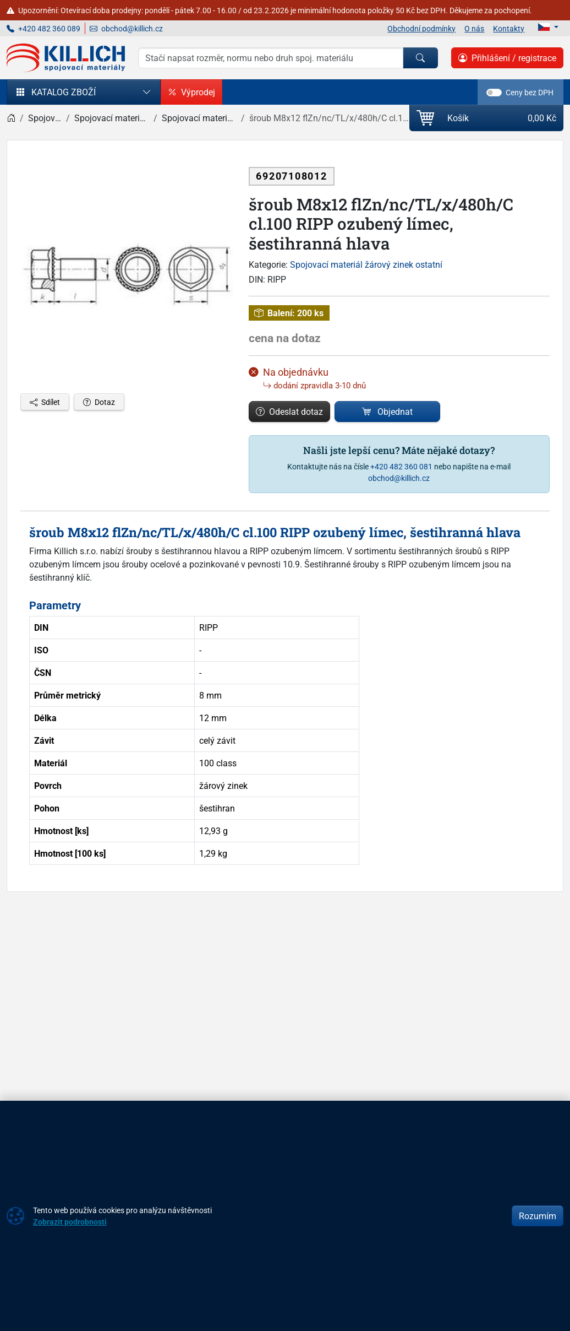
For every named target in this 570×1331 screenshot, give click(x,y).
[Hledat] (420, 57)
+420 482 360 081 (401, 466)
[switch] (494, 92)
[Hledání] (270, 57)
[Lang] (548, 27)
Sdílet (45, 402)
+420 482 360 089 (43, 28)
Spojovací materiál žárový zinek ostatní (366, 264)
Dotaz (99, 402)
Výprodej (191, 92)
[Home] (11, 117)
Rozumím (537, 1215)
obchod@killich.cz (126, 28)
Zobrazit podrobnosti (70, 1221)
